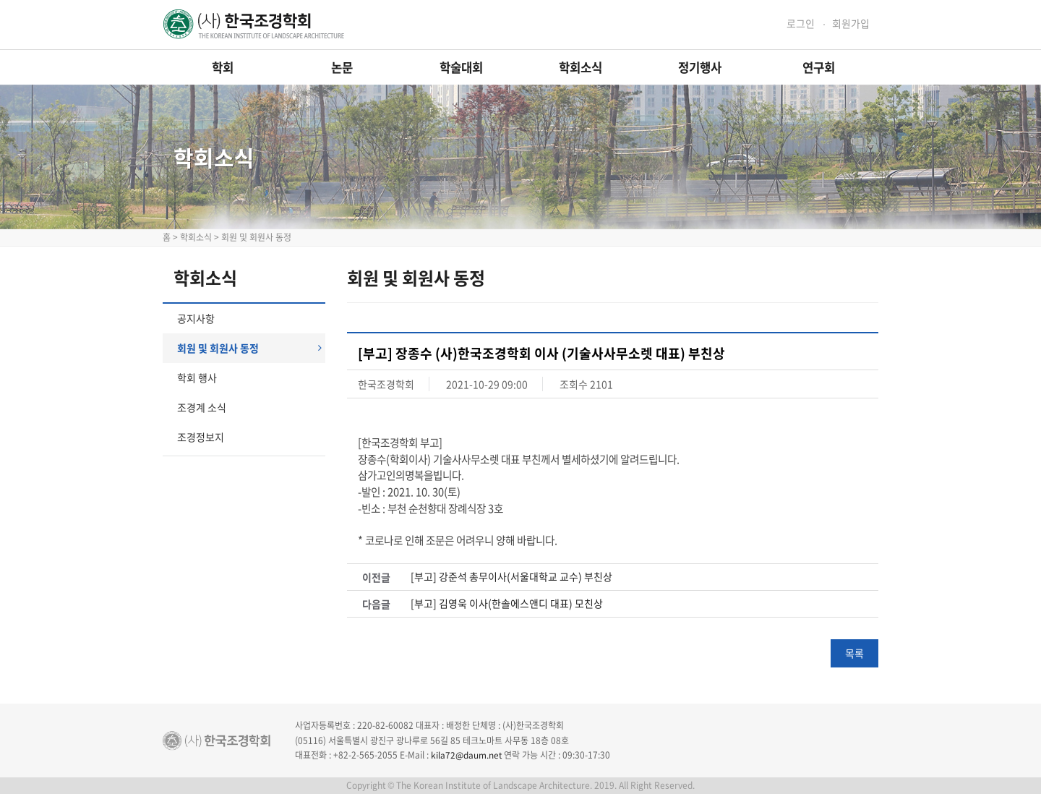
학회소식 (580, 67)
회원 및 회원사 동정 (249, 348)
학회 (223, 67)
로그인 (801, 23)
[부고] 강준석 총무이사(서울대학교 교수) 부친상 (511, 577)
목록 (854, 653)
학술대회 (461, 67)
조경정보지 (200, 437)
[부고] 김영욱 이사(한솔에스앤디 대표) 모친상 (507, 603)
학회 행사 (197, 377)
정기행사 (699, 67)
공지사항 (196, 318)
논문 (342, 67)
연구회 (818, 67)
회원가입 (851, 23)
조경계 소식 (201, 407)
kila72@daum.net (466, 754)
